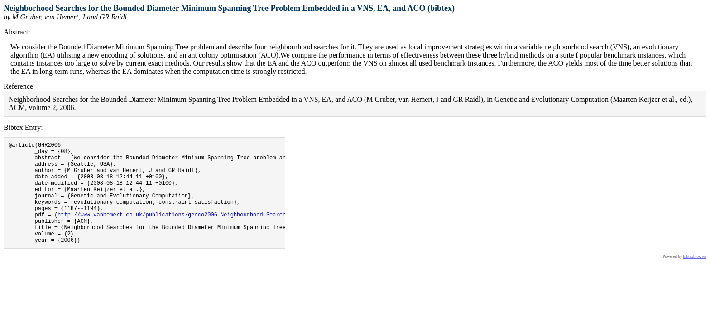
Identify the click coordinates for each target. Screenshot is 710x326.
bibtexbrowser (695, 278)
